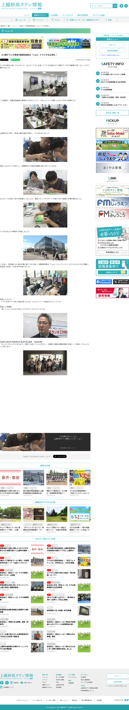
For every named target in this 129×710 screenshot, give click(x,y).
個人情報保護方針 (87, 700)
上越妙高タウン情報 (5, 26)
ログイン (112, 45)
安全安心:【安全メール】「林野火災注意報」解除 (61, 635)
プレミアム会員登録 (86, 682)
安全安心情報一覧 (112, 113)
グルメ (44, 682)
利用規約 (99, 700)
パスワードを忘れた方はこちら (110, 55)
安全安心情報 (60, 680)
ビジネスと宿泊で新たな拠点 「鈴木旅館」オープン (61, 574)
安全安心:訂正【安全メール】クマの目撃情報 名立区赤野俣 (61, 586)
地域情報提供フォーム (87, 690)
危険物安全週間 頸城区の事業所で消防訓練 (14, 610)
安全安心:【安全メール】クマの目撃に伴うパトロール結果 (14, 574)
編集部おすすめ (47, 687)
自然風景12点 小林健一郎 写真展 (59, 610)
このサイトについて (22, 700)
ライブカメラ (67, 15)
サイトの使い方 (37, 700)
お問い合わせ (26, 683)
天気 (57, 682)
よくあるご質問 (50, 700)
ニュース (14, 26)
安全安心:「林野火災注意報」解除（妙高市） (14, 623)
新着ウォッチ (46, 685)
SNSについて (64, 700)
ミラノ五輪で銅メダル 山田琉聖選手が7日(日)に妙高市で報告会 (14, 635)
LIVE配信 (83, 677)
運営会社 (74, 700)
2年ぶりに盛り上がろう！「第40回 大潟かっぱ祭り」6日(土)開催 (61, 598)
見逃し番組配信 (85, 680)
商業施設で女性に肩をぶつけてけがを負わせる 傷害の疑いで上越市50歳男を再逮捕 (14, 549)
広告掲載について (7, 687)
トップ (27, 15)
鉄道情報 (58, 687)
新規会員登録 (112, 50)
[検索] (115, 6)
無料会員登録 (82, 15)
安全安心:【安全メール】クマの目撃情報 (14, 598)
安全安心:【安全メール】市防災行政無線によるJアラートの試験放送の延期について (61, 623)
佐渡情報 (71, 683)
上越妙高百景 (60, 685)
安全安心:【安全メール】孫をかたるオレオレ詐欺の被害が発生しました (61, 647)
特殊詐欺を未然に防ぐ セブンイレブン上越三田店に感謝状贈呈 (14, 586)
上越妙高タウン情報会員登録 (89, 688)
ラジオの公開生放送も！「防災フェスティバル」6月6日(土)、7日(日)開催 (61, 561)
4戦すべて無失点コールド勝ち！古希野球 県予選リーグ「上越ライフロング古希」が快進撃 (14, 561)
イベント (45, 680)
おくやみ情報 (60, 677)
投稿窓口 (14, 682)
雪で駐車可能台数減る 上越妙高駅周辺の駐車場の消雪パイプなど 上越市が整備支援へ (61, 549)
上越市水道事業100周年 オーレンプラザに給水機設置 (14, 647)
